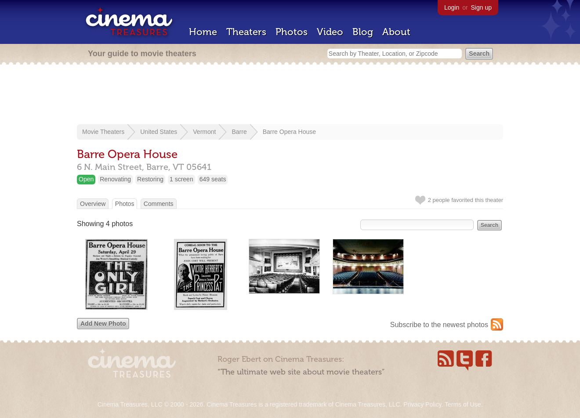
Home (203, 32)
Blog (362, 32)
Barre (239, 131)
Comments (159, 203)
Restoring (150, 179)
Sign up (481, 7)
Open (86, 179)
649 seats (212, 179)
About (396, 32)
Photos (292, 32)
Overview (92, 203)
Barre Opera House (289, 131)
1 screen (181, 179)
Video (330, 32)
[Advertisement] (290, 95)
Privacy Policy (422, 404)
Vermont (204, 131)
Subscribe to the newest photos (439, 324)
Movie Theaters (103, 131)
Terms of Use (463, 404)
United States (158, 131)
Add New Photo (103, 323)
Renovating (115, 179)
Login (451, 7)
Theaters (246, 32)
